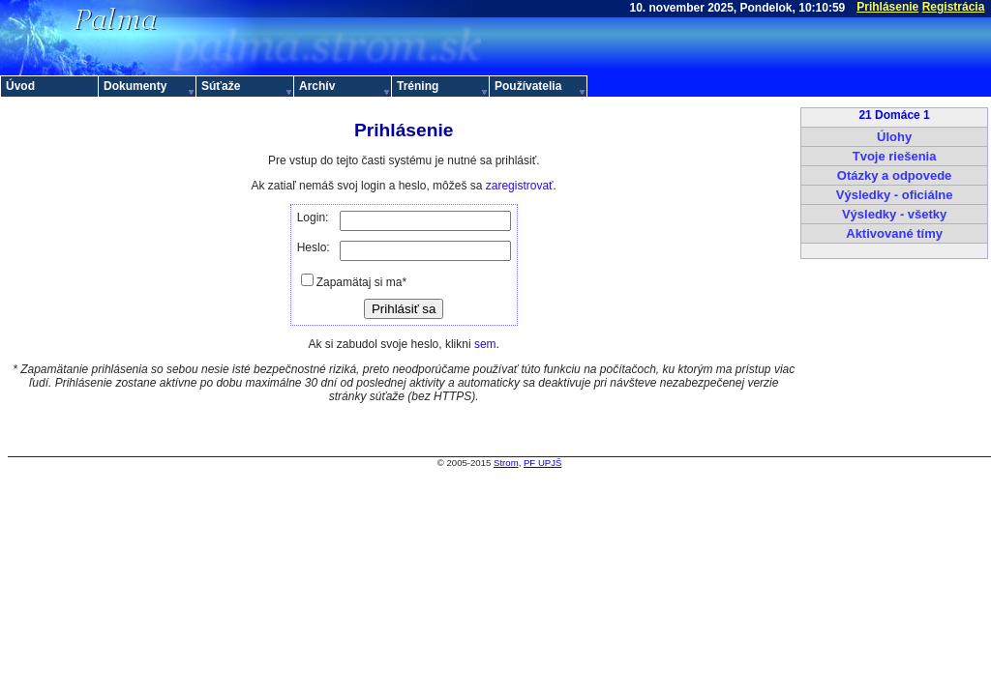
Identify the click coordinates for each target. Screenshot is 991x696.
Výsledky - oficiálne (894, 195)
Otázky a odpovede (894, 175)
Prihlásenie (887, 7)
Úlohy (894, 137)
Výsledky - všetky (894, 214)
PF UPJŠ (542, 462)
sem (485, 344)
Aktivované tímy (894, 233)
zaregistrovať (520, 185)
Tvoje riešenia (895, 156)
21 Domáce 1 (893, 115)
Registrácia (953, 7)
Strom (506, 462)
